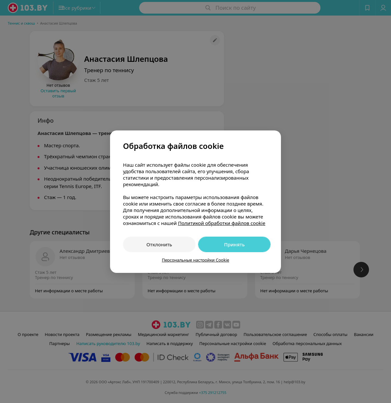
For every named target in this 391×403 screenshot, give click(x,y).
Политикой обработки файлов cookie (221, 223)
